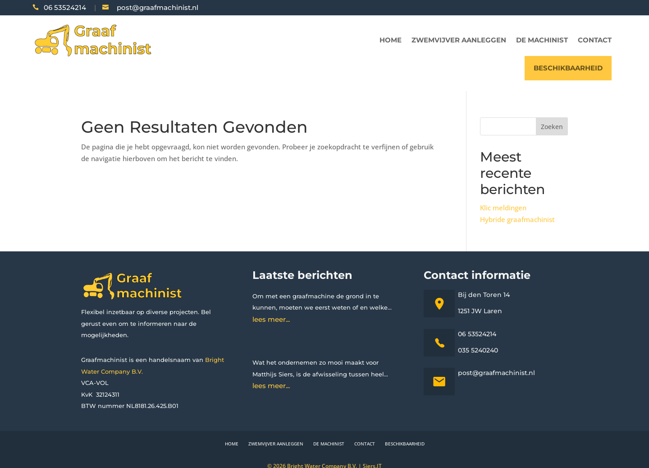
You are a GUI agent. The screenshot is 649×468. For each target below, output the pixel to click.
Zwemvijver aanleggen (458, 40)
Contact (595, 40)
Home (390, 40)
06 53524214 (65, 7)
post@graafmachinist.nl (157, 7)
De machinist (542, 40)
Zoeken (552, 126)
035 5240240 (478, 350)
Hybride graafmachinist (517, 219)
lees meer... (271, 319)
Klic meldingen (503, 207)
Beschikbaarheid (568, 68)
